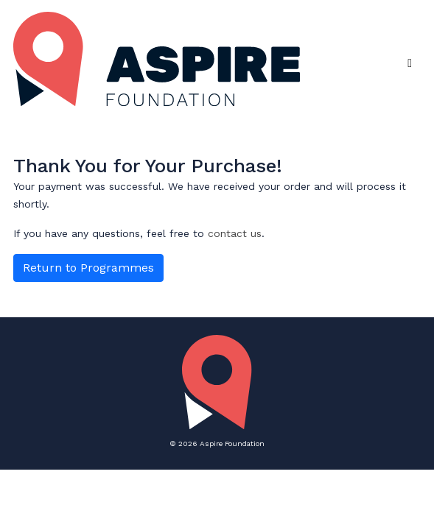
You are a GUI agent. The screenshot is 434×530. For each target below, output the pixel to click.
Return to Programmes (88, 268)
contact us (235, 233)
